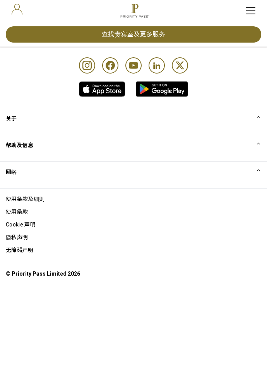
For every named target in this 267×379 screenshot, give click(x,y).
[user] (17, 9)
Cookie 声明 (21, 224)
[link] (102, 89)
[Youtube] (133, 65)
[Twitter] (180, 65)
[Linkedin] (157, 65)
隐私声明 (17, 237)
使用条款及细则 (25, 199)
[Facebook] (110, 65)
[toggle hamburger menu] (250, 10)
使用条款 (17, 212)
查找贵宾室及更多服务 (134, 34)
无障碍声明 (20, 250)
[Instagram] (87, 65)
